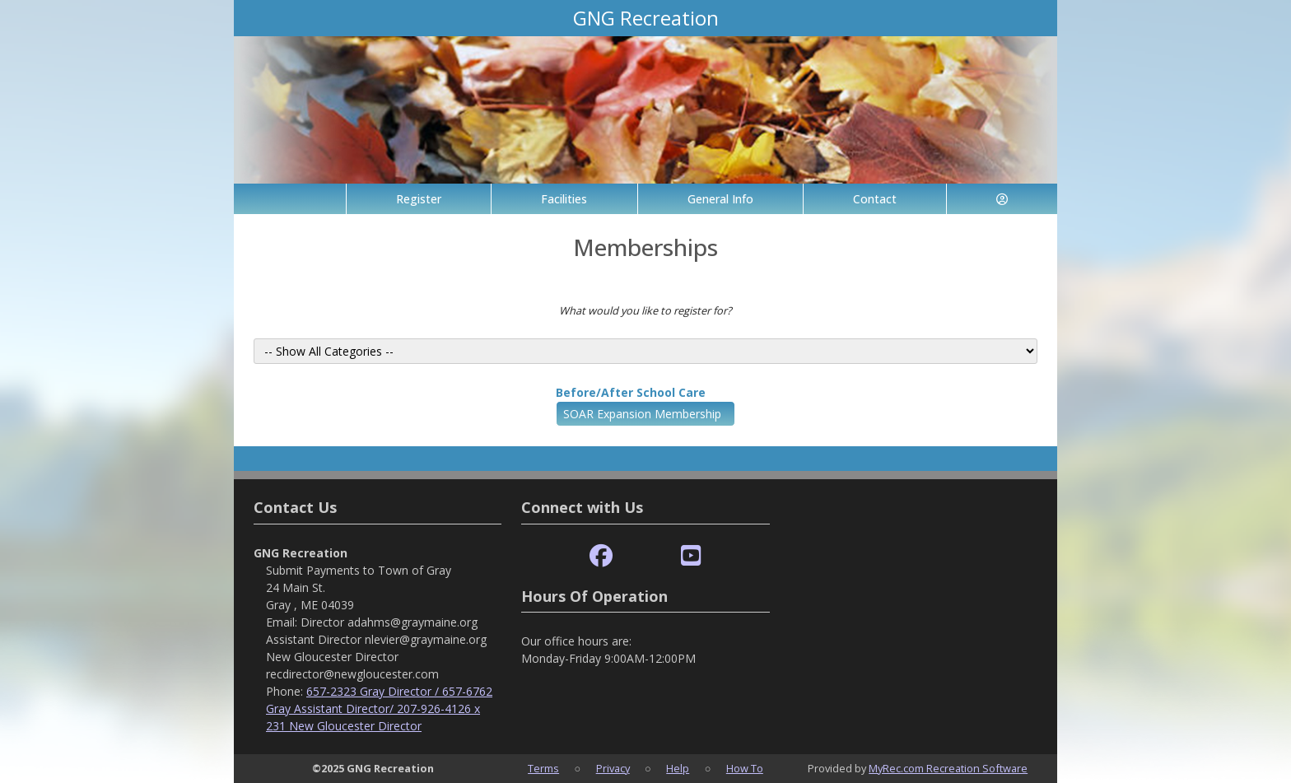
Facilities (564, 199)
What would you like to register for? (645, 310)
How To (744, 768)
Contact (875, 199)
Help (677, 768)
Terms (543, 768)
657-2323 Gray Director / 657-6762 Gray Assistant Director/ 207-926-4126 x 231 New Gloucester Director (379, 708)
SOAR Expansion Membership (642, 414)
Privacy (613, 768)
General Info (720, 199)
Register (418, 199)
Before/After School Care (631, 392)
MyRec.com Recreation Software (948, 768)
